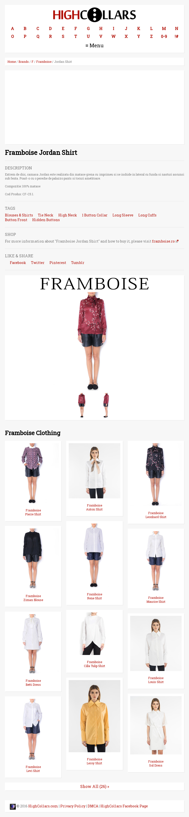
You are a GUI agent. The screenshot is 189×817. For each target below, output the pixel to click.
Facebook (18, 262)
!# (176, 36)
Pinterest (57, 262)
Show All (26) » (94, 786)
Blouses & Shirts (19, 215)
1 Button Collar (95, 215)
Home (11, 62)
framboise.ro (163, 241)
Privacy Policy (72, 806)
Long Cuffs (147, 215)
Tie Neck (45, 215)
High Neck (67, 215)
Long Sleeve (122, 215)
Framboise (43, 62)
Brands (23, 62)
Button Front (16, 219)
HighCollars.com (43, 806)
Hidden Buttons (46, 219)
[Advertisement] (94, 107)
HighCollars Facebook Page (124, 806)
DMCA (93, 806)
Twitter (38, 262)
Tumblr (77, 262)
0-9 (164, 36)
